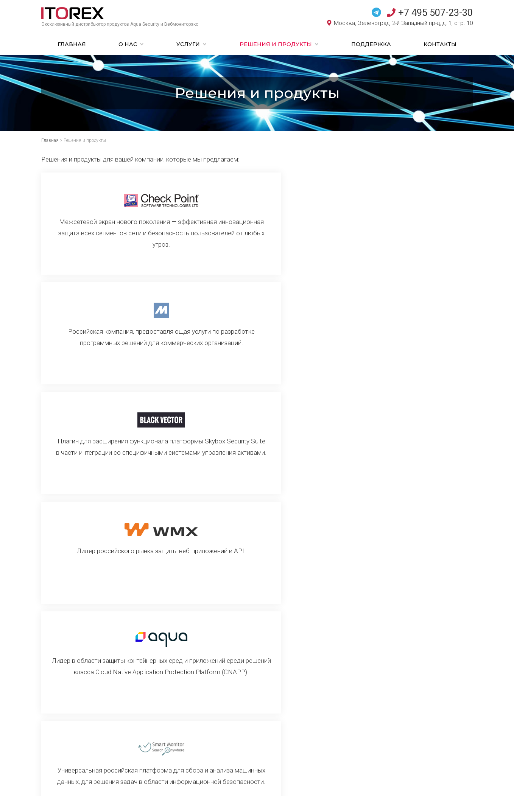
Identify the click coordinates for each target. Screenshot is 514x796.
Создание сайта (125, 783)
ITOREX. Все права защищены (83, 783)
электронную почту (367, 745)
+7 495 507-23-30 (430, 12)
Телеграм (298, 745)
